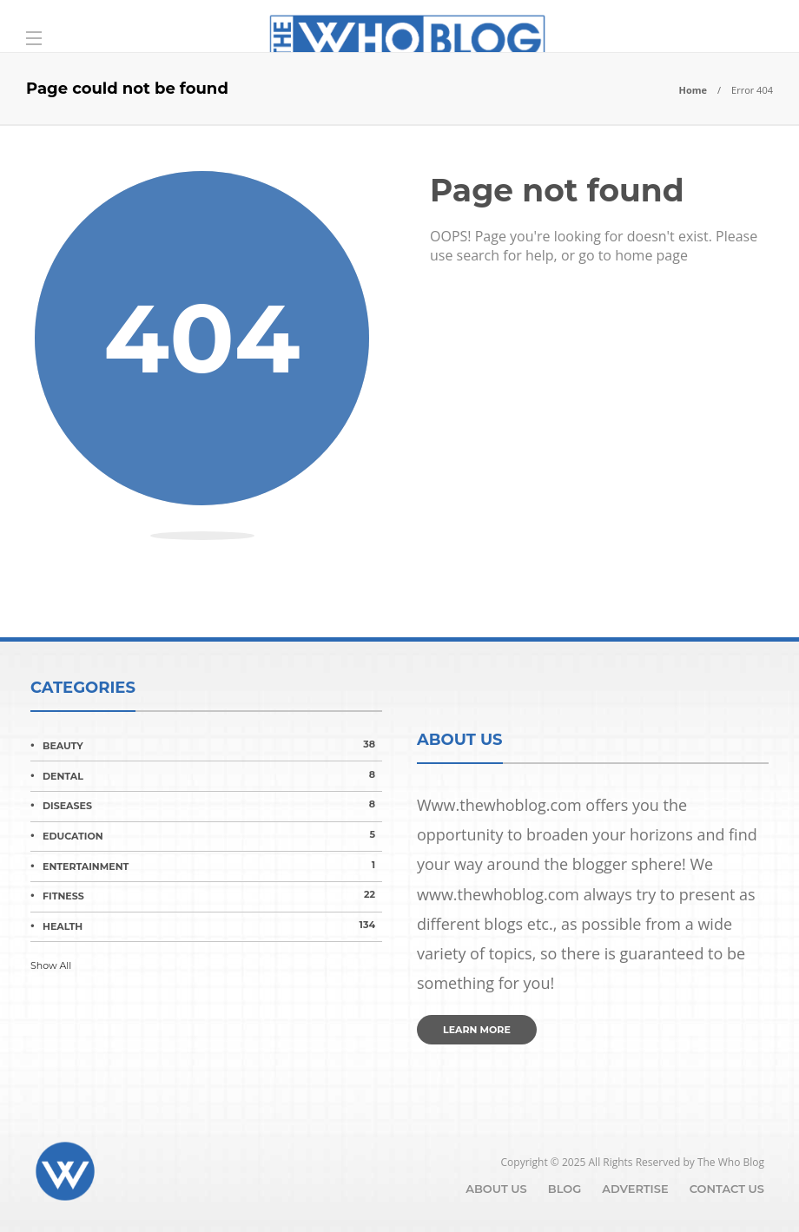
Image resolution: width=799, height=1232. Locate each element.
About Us (496, 1189)
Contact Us (727, 1189)
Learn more (477, 1030)
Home (692, 89)
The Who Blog (730, 1162)
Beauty (212, 745)
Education (212, 835)
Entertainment (212, 866)
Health (212, 925)
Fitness (212, 895)
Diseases (212, 805)
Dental (212, 775)
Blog (565, 1189)
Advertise (635, 1189)
